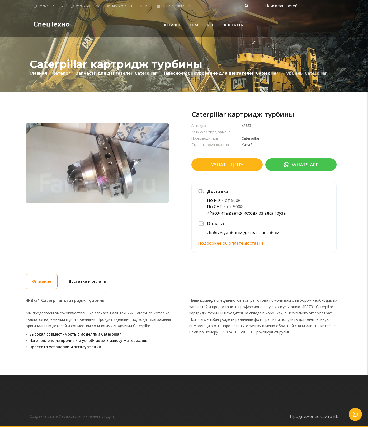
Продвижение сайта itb (314, 416)
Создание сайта (44, 416)
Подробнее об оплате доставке (231, 243)
